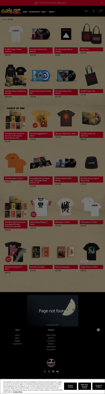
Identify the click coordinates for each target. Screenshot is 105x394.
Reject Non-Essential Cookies (84, 386)
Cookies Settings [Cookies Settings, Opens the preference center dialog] (70, 386)
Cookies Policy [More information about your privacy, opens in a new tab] (17, 392)
